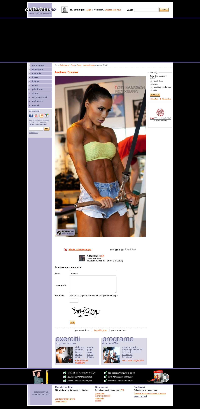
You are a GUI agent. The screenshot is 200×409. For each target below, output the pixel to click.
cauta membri (61, 401)
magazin (36, 105)
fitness (35, 77)
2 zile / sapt (127, 354)
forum (35, 85)
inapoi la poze (100, 330)
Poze (73, 65)
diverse (35, 81)
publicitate (99, 398)
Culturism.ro (64, 65)
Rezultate (154, 99)
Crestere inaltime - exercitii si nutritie (150, 393)
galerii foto (37, 89)
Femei (79, 65)
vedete (35, 93)
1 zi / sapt (126, 352)
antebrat (79, 349)
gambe (90, 347)
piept (89, 349)
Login (88, 10)
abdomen (79, 347)
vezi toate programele (133, 360)
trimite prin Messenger (79, 249)
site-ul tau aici (140, 396)
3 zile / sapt (127, 357)
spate (90, 352)
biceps (78, 352)
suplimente (37, 101)
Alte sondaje (166, 99)
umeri (78, 357)
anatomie (36, 73)
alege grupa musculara (81, 361)
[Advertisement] (100, 40)
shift (102, 256)
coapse (78, 354)
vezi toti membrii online (65, 399)
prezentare (99, 393)
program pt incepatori (132, 349)
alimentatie (37, 69)
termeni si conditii (102, 396)
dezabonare (33, 133)
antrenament (38, 65)
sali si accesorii (39, 97)
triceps (90, 357)
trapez (90, 354)
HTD (122, 390)
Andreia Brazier (89, 65)
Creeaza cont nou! (113, 10)
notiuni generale (129, 347)
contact (98, 401)
